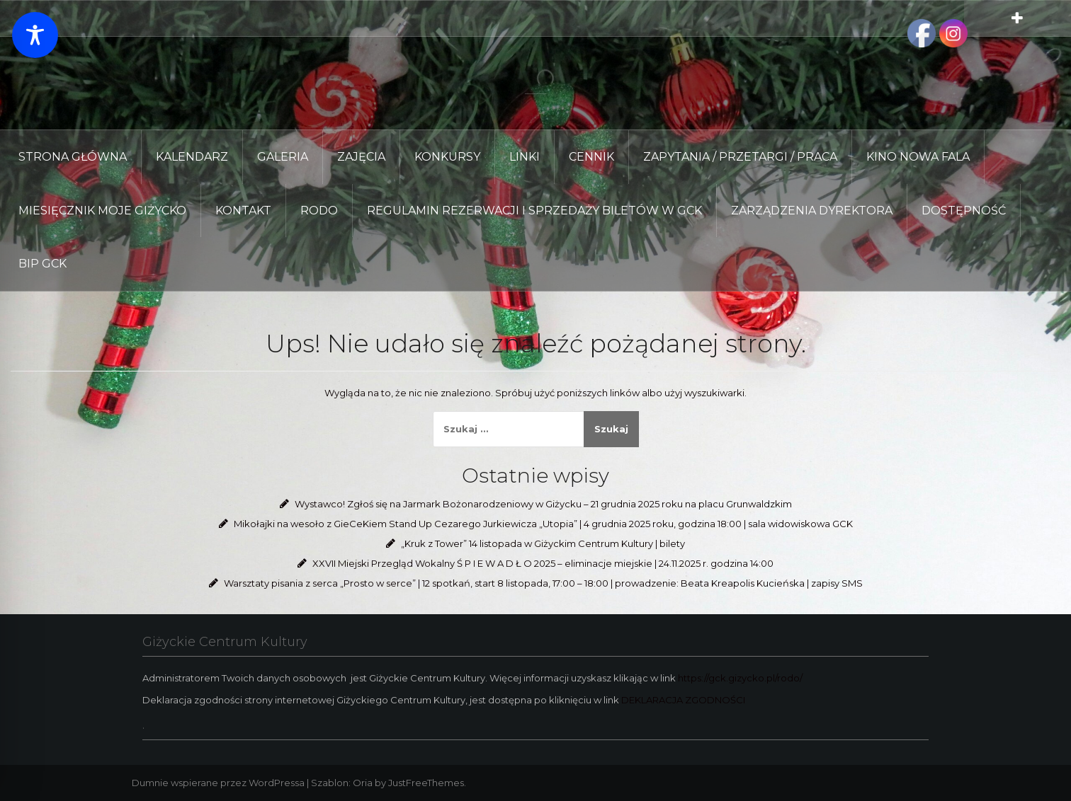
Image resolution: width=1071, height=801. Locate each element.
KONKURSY (447, 156)
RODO (319, 210)
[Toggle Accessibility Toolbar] (35, 35)
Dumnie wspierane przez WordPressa (218, 782)
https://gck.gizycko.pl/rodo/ (740, 678)
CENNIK (591, 156)
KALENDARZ (192, 156)
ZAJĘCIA (361, 156)
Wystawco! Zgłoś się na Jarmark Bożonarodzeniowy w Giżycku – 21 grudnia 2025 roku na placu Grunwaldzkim (543, 503)
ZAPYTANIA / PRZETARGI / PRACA (740, 156)
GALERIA (282, 156)
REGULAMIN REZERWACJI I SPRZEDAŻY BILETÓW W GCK (534, 210)
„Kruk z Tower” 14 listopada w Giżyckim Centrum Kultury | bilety (543, 543)
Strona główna (72, 156)
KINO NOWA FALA (918, 156)
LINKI (524, 156)
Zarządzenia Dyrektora (811, 210)
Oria (363, 782)
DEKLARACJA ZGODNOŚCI (683, 699)
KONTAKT (243, 210)
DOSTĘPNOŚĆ (964, 210)
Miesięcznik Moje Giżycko (102, 210)
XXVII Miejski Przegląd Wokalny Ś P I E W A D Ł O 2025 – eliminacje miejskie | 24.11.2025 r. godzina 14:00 (543, 563)
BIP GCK (42, 263)
